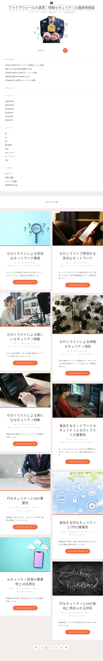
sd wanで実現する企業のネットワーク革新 (21, 73)
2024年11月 (9, 105)
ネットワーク (10, 156)
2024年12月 (9, 101)
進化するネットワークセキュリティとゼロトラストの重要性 (77, 430)
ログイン (8, 174)
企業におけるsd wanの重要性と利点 (18, 69)
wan (6, 149)
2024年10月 (9, 109)
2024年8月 (9, 116)
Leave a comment (34, 266)
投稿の (9, 177)
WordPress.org (11, 185)
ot (6, 138)
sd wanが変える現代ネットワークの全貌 (20, 80)
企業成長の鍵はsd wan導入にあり (17, 76)
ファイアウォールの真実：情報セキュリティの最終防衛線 (51, 8)
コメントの (11, 181)
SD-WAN (8, 145)
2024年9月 (9, 113)
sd (6, 141)
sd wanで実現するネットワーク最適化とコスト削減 (24, 65)
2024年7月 (9, 120)
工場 (6, 160)
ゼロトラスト (10, 153)
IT (6, 134)
